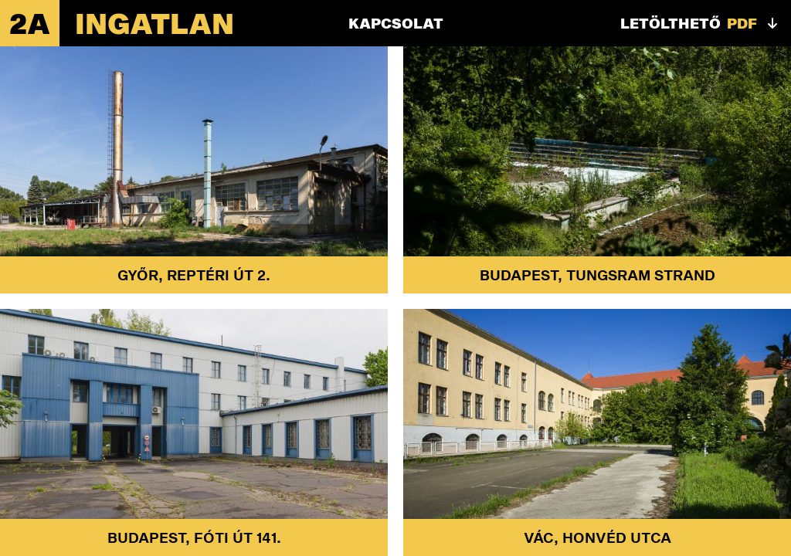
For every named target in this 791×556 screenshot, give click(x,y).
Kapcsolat (395, 23)
